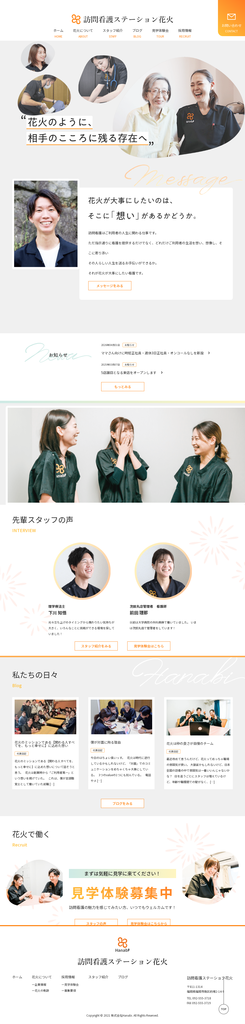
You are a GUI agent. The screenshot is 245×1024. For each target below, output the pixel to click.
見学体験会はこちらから (148, 923)
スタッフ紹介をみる (96, 646)
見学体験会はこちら (149, 646)
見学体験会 (70, 984)
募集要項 (68, 990)
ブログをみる (122, 803)
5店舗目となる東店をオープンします (128, 372)
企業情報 (39, 984)
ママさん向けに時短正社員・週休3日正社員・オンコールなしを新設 (152, 353)
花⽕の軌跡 (40, 990)
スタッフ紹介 (98, 976)
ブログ (123, 976)
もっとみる (122, 386)
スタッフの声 (96, 923)
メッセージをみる (109, 285)
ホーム (17, 976)
